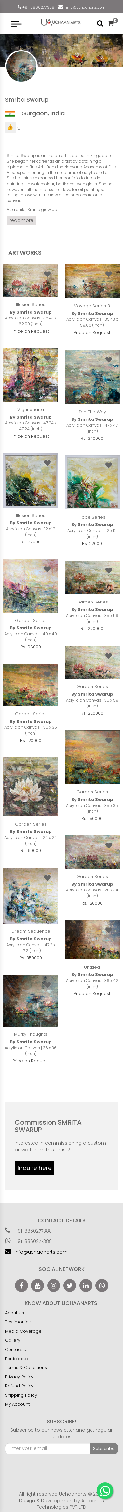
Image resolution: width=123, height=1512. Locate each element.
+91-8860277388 (37, 7)
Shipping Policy (21, 1395)
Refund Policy (19, 1386)
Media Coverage (23, 1331)
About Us (14, 1313)
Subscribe (104, 1448)
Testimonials (18, 1322)
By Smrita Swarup (31, 312)
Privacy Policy (19, 1377)
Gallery (12, 1340)
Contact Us (17, 1349)
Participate (16, 1359)
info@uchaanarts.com (84, 7)
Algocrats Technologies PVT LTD (70, 1503)
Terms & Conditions (26, 1367)
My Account (17, 1404)
